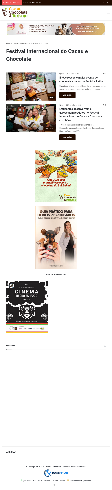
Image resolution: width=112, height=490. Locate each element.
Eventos (55, 481)
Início (9, 43)
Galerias (47, 481)
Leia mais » (67, 95)
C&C (63, 74)
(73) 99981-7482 (28, 481)
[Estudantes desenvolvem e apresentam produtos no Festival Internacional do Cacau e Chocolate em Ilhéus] (31, 118)
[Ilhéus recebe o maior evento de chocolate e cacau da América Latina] (31, 86)
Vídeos (62, 481)
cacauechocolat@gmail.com (79, 481)
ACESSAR (11, 452)
